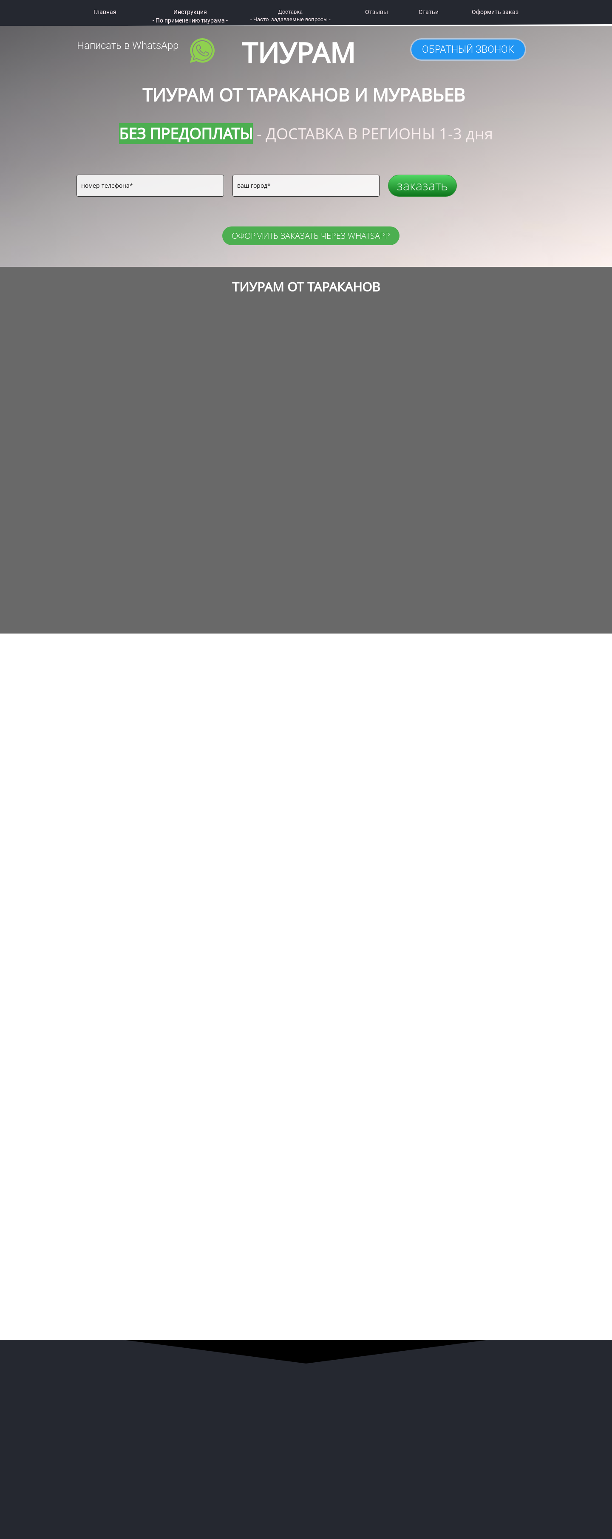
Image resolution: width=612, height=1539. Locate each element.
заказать (422, 185)
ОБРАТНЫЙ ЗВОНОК (468, 49)
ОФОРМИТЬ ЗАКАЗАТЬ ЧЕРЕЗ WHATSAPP (311, 235)
